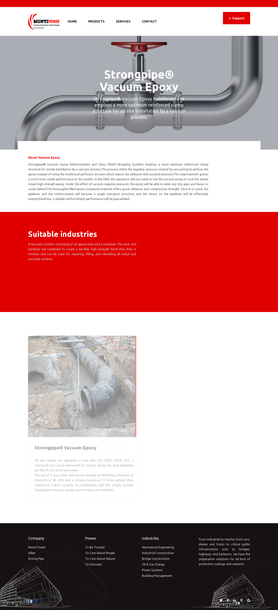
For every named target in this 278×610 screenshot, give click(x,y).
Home (72, 21)
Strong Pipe (36, 558)
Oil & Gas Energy (153, 564)
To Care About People (100, 553)
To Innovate (93, 564)
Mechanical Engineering (158, 547)
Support (236, 18)
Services (123, 21)
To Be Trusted (95, 547)
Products (96, 21)
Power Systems (152, 570)
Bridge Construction (156, 558)
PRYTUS (33, 600)
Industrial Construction (158, 553)
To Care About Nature (100, 558)
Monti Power (37, 547)
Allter (31, 553)
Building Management (157, 575)
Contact (149, 21)
